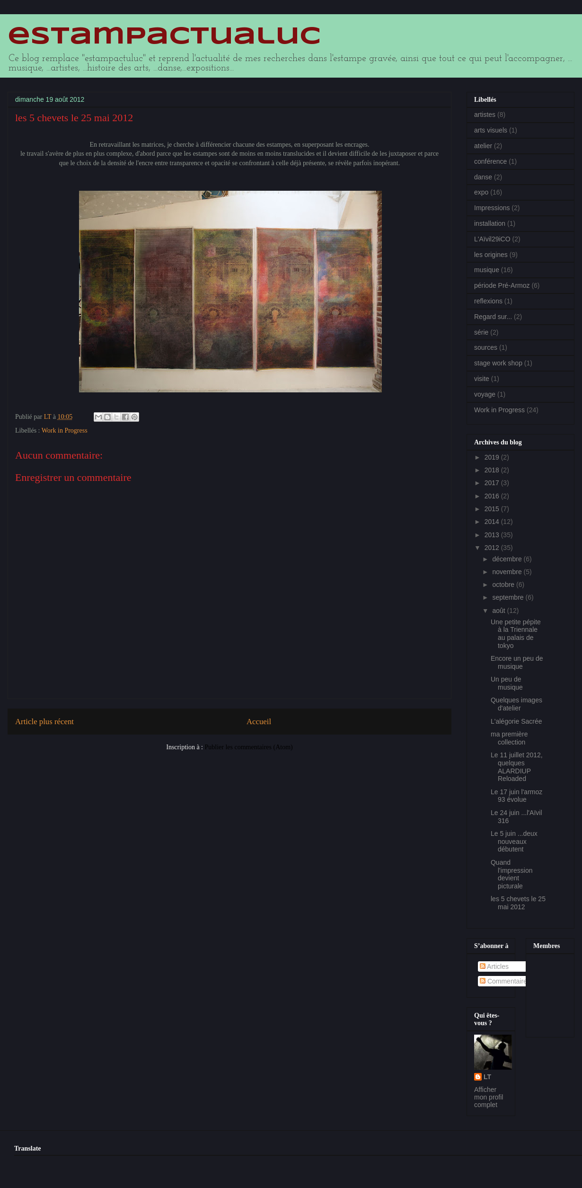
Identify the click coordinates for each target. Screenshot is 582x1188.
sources (485, 347)
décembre (507, 559)
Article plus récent (44, 721)
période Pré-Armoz (502, 285)
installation (489, 223)
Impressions (492, 208)
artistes (484, 114)
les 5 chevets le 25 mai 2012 (518, 903)
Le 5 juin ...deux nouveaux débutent (514, 841)
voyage (484, 394)
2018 (493, 470)
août (499, 610)
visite (481, 378)
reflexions (488, 301)
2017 (493, 483)
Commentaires (505, 981)
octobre (504, 584)
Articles (494, 966)
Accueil (259, 721)
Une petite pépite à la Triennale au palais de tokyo (516, 633)
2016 (493, 496)
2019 (493, 457)
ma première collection (509, 738)
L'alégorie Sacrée (516, 721)
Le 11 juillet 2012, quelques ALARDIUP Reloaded (517, 766)
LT (487, 1077)
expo (481, 192)
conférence (490, 161)
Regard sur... (493, 316)
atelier (483, 146)
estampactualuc (164, 37)
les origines (491, 254)
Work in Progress (65, 430)
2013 (493, 535)
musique (486, 270)
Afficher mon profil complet (488, 1097)
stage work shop (498, 363)
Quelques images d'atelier (516, 704)
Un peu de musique (507, 683)
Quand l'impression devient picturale (511, 874)
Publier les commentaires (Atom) (249, 747)
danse (483, 177)
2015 (493, 509)
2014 (493, 521)
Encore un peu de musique (517, 662)
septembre (508, 597)
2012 (493, 547)
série (481, 332)
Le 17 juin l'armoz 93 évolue (516, 796)
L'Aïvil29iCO (492, 239)
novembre (507, 572)
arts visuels (490, 130)
